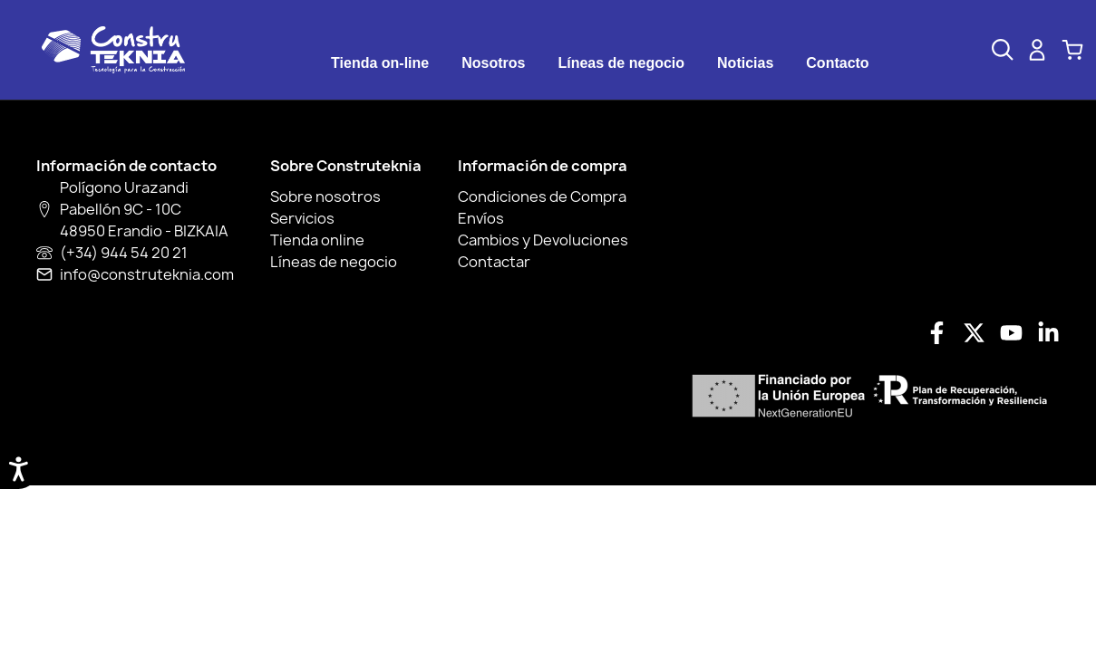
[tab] (380, 63)
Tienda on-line (380, 63)
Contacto (837, 63)
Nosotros (493, 63)
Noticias (745, 63)
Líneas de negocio (621, 63)
